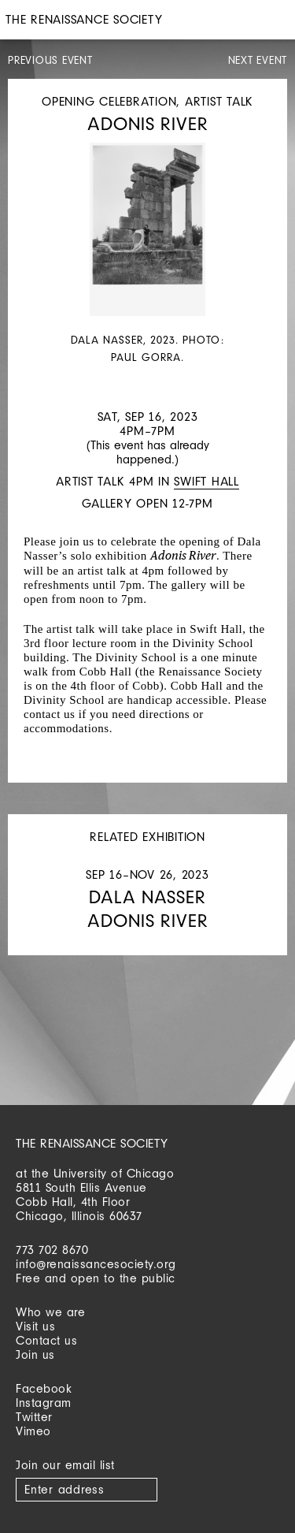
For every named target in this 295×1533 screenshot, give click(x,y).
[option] (147, 255)
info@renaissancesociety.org (96, 1263)
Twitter (34, 1416)
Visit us (35, 1326)
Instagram (44, 1402)
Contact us (46, 1340)
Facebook (44, 1388)
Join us (35, 1354)
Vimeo (33, 1430)
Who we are (50, 1311)
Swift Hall (206, 481)
